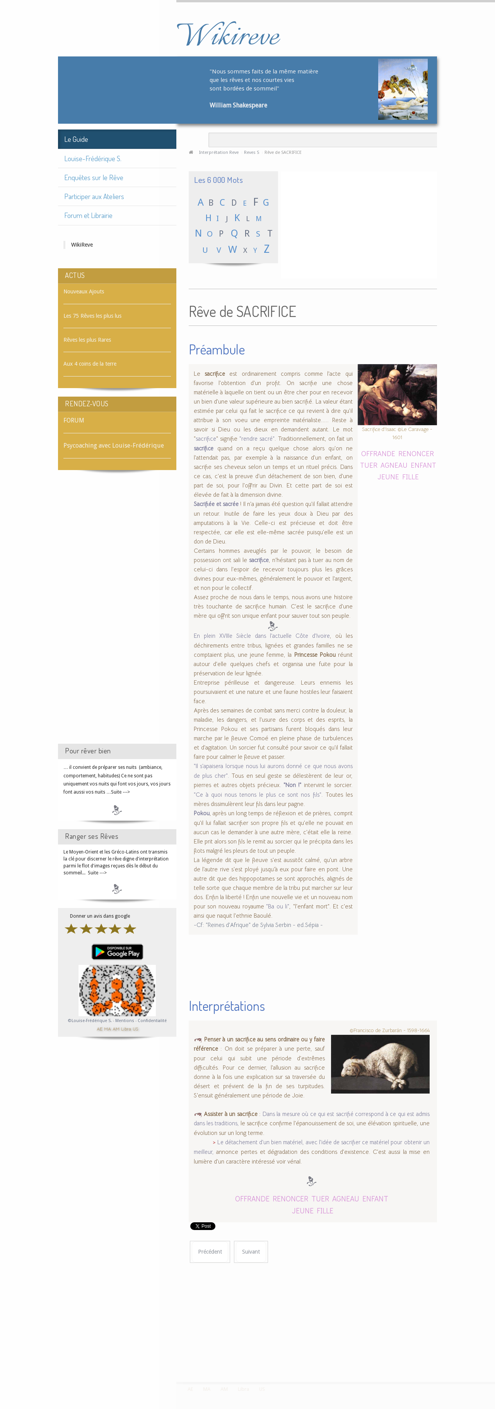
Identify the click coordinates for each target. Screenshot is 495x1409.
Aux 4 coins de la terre (89, 364)
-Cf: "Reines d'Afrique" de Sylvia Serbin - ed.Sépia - (258, 925)
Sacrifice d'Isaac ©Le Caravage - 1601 (397, 433)
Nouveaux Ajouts (83, 291)
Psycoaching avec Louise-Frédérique (113, 445)
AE (99, 1028)
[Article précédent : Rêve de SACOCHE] (210, 1251)
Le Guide (76, 139)
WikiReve (82, 245)
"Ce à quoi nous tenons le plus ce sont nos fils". (258, 794)
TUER (368, 465)
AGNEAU (394, 465)
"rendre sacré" (257, 438)
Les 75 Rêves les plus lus (92, 316)
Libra (126, 1028)
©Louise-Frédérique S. (90, 1020)
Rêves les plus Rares (87, 340)
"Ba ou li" (277, 906)
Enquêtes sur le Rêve (93, 177)
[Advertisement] (117, 614)
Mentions (125, 1020)
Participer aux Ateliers (94, 196)
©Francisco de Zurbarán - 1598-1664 (390, 1030)
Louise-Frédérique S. (92, 158)
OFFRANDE (378, 453)
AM (116, 1028)
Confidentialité (152, 1020)
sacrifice (206, 438)
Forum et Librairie (88, 215)
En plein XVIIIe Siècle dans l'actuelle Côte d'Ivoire (262, 635)
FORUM (73, 420)
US (135, 1028)
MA (107, 1028)
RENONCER (416, 453)
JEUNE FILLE (398, 476)
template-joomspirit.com (492, 1353)
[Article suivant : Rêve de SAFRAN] (251, 1251)
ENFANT (423, 465)
